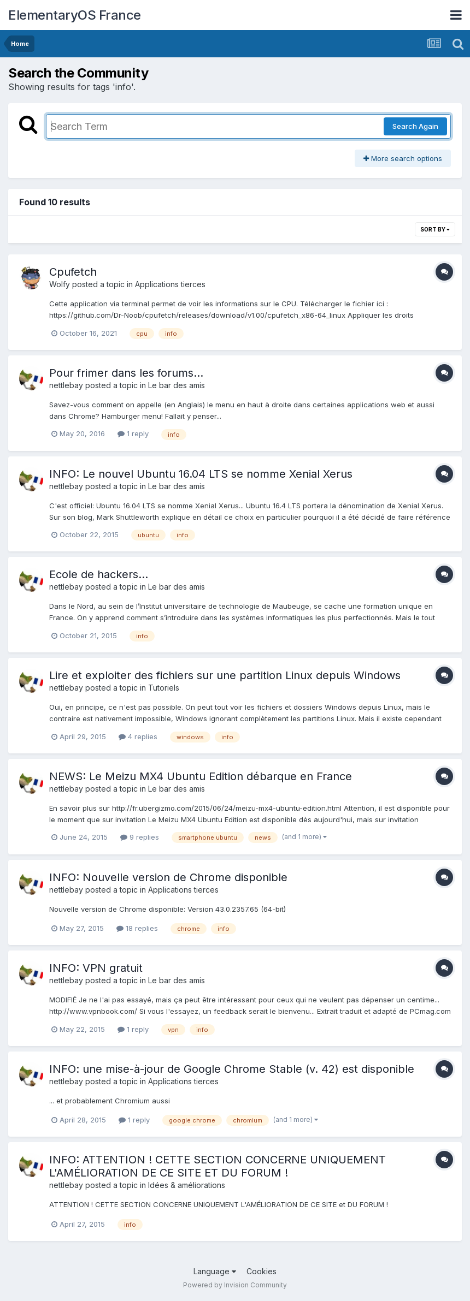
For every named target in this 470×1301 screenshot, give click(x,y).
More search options (402, 158)
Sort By (435, 229)
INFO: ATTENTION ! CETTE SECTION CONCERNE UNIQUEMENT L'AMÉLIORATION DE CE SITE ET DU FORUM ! (217, 1166)
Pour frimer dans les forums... (126, 372)
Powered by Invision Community (235, 1285)
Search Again (415, 126)
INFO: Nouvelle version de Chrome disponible (168, 877)
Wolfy (59, 284)
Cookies (261, 1271)
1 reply (133, 433)
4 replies (138, 736)
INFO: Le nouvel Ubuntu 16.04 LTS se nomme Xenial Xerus (200, 473)
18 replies (137, 928)
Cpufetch (73, 271)
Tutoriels (163, 687)
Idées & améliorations (186, 1185)
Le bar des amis (176, 385)
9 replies (139, 837)
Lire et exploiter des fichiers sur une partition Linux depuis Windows (225, 675)
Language (214, 1271)
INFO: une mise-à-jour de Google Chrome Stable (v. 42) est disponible (231, 1069)
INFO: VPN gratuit (96, 968)
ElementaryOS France (74, 15)
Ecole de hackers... (98, 574)
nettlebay (66, 385)
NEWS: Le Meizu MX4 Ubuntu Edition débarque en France (200, 776)
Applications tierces (170, 284)
